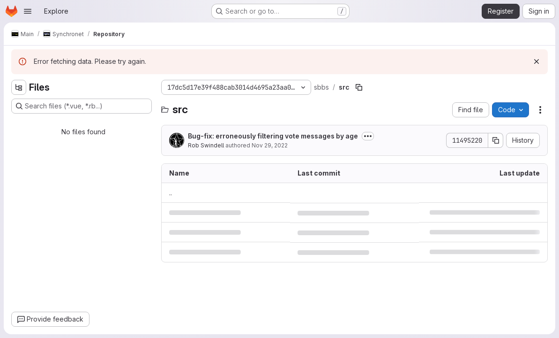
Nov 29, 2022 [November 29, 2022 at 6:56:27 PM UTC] (270, 145)
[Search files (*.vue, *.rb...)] (81, 106)
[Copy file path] (358, 87)
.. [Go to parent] (170, 193)
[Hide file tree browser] (18, 87)
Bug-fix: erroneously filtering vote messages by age (273, 136)
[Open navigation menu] (27, 11)
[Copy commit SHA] (495, 140)
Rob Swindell (206, 145)
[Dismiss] (536, 61)
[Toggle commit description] (368, 136)
